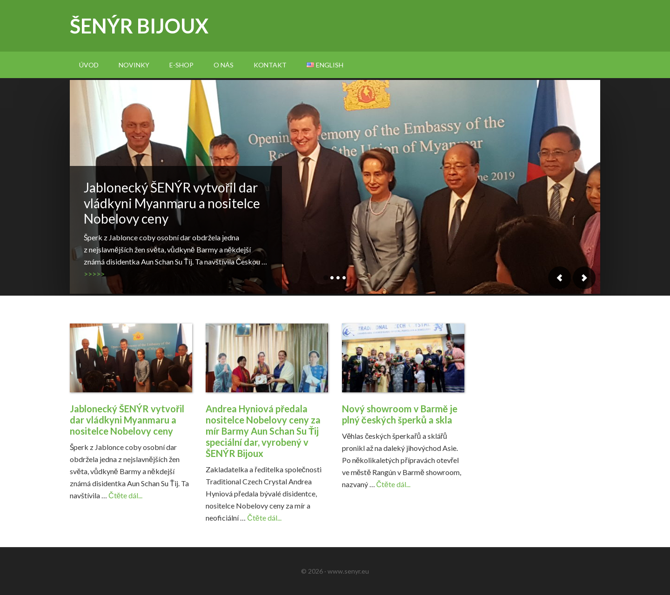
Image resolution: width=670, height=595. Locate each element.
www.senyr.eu (348, 571)
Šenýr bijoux (139, 26)
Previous (559, 277)
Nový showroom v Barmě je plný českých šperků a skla (399, 414)
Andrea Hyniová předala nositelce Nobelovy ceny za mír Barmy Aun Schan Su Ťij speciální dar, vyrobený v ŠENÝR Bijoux (263, 431)
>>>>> (94, 273)
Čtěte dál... (125, 495)
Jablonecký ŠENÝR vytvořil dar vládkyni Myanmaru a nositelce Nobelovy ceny (172, 202)
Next (584, 277)
